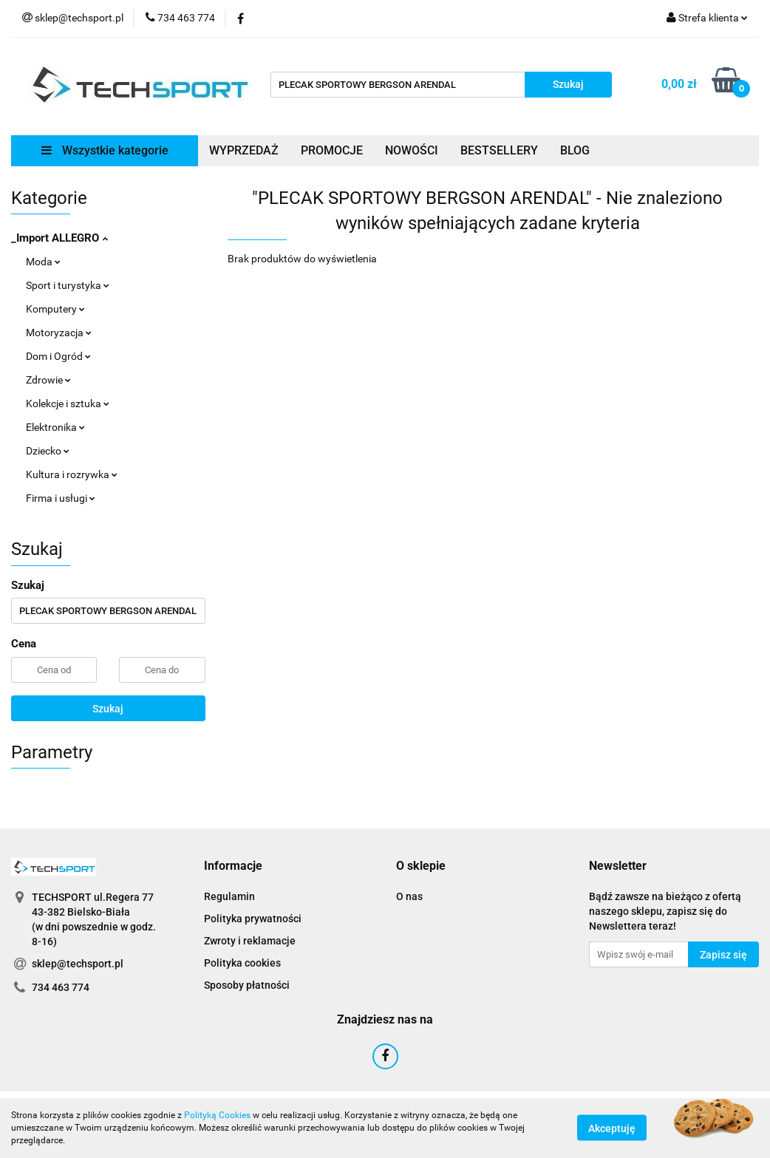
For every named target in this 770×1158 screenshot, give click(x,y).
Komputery (55, 309)
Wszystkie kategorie (104, 150)
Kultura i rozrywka (71, 474)
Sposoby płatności (247, 985)
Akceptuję (612, 1128)
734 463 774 (60, 987)
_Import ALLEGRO (59, 238)
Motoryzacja (59, 332)
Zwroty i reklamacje (250, 941)
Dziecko (47, 451)
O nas (409, 896)
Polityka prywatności (252, 918)
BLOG (575, 150)
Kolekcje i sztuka (67, 403)
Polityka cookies (242, 963)
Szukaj (107, 709)
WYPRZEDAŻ (244, 150)
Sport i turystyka (67, 285)
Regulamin (229, 896)
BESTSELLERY (499, 150)
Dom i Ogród (58, 356)
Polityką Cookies (217, 1115)
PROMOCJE (332, 150)
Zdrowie (48, 380)
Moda (43, 262)
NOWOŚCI (411, 150)
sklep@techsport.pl (77, 964)
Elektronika (55, 427)
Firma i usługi (60, 498)
